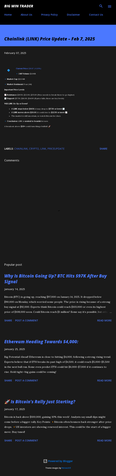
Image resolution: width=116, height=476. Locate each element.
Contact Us (96, 14)
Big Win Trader (18, 6)
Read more (104, 320)
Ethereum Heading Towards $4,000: (41, 342)
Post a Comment (26, 320)
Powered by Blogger (58, 461)
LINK (43, 148)
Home (8, 14)
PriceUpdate (55, 148)
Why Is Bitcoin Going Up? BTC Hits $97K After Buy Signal (55, 278)
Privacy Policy (49, 14)
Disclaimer (73, 14)
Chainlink (21, 148)
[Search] (101, 6)
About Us (26, 14)
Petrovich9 (66, 468)
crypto (34, 148)
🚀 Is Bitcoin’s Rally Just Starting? (39, 402)
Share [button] (103, 148)
